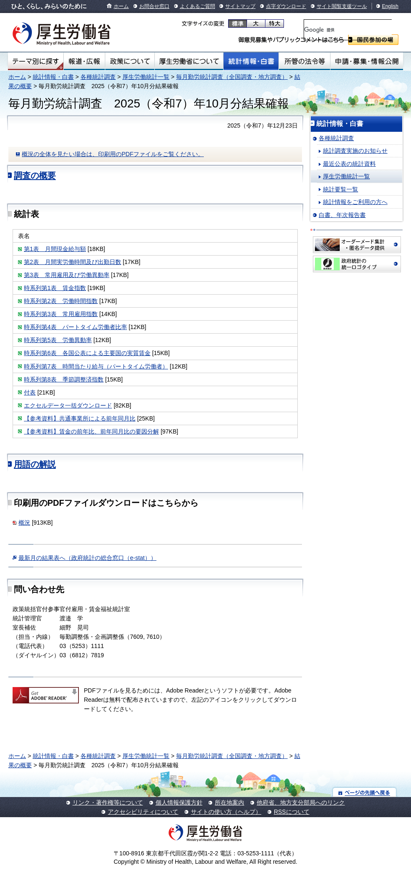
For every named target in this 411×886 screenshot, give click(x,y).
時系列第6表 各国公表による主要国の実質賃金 (87, 353)
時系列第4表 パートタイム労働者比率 (75, 327)
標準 (238, 23)
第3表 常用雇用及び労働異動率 (66, 275)
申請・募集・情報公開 (366, 61)
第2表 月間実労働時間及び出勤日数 (72, 262)
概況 (24, 522)
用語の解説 (35, 464)
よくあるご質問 (197, 6)
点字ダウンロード (286, 6)
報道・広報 (84, 61)
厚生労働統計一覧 (145, 76)
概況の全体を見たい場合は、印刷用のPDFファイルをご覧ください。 (113, 154)
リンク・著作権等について (108, 802)
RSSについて (292, 811)
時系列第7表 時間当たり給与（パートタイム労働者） (96, 366)
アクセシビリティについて (143, 811)
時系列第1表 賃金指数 (55, 288)
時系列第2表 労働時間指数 (61, 301)
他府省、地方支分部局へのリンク (301, 802)
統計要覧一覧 (340, 189)
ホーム (121, 6)
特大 (274, 23)
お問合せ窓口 (154, 6)
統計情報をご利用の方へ (355, 202)
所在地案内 (229, 802)
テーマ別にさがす (36, 61)
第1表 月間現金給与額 (55, 249)
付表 (30, 392)
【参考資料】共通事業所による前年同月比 (79, 418)
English (390, 6)
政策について (129, 61)
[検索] (348, 30)
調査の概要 (35, 175)
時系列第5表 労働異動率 (58, 340)
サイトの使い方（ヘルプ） (226, 811)
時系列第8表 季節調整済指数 (64, 379)
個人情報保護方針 (179, 802)
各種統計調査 (98, 76)
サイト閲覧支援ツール (342, 6)
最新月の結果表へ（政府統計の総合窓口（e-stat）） (87, 557)
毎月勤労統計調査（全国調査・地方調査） (232, 76)
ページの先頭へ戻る (364, 792)
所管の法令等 (304, 61)
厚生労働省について (189, 61)
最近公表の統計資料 (349, 163)
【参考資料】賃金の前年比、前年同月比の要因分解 (91, 431)
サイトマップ (240, 6)
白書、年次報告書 (342, 215)
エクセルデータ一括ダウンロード (68, 405)
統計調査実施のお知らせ (355, 150)
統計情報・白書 (251, 61)
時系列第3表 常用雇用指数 (61, 314)
